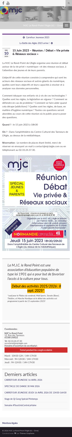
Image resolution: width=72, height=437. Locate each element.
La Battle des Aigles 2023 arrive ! (34, 43)
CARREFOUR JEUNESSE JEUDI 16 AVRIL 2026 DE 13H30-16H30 (35, 392)
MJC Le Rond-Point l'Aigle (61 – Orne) (43, 25)
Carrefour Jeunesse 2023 (37, 37)
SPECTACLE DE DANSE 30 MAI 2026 (22, 386)
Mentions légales (10, 423)
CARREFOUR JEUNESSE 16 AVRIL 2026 (23, 380)
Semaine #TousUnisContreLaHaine (20, 405)
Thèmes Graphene (27, 433)
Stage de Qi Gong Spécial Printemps (21, 399)
